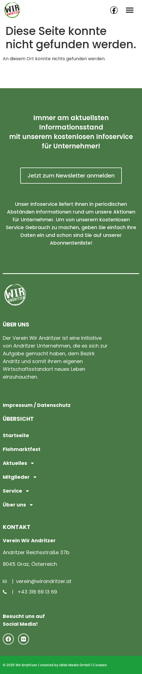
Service (16, 491)
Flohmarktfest (21, 449)
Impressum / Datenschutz (37, 405)
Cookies (100, 665)
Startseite (16, 435)
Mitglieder (20, 477)
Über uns (18, 505)
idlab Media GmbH (74, 665)
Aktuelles (19, 463)
